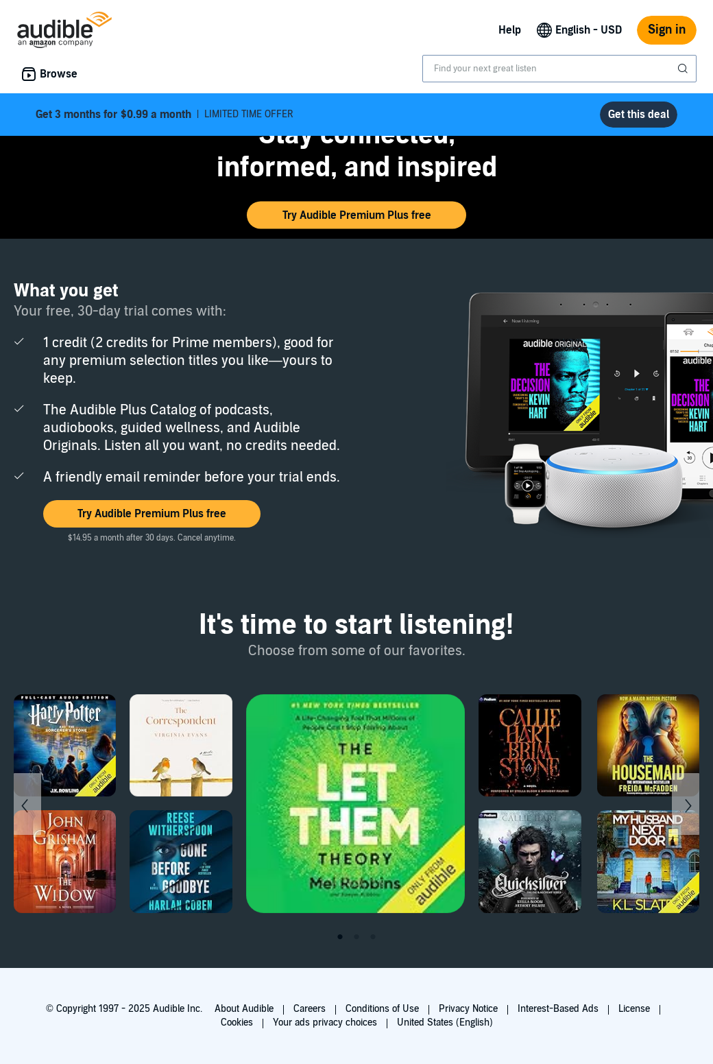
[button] (356, 215)
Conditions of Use (382, 1009)
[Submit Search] (684, 68)
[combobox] (559, 68)
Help (509, 30)
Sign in (667, 30)
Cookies (237, 1022)
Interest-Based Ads (558, 1009)
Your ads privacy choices (325, 1022)
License (634, 1009)
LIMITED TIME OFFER (164, 114)
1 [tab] (340, 937)
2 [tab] (356, 937)
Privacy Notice (468, 1009)
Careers (309, 1009)
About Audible (244, 1009)
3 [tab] (373, 937)
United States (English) (445, 1022)
